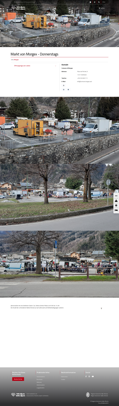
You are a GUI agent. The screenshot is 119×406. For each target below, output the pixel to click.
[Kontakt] (90, 2)
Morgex (16, 60)
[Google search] (99, 2)
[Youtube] (93, 376)
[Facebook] (86, 376)
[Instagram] (89, 376)
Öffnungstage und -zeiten (22, 66)
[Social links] (94, 2)
